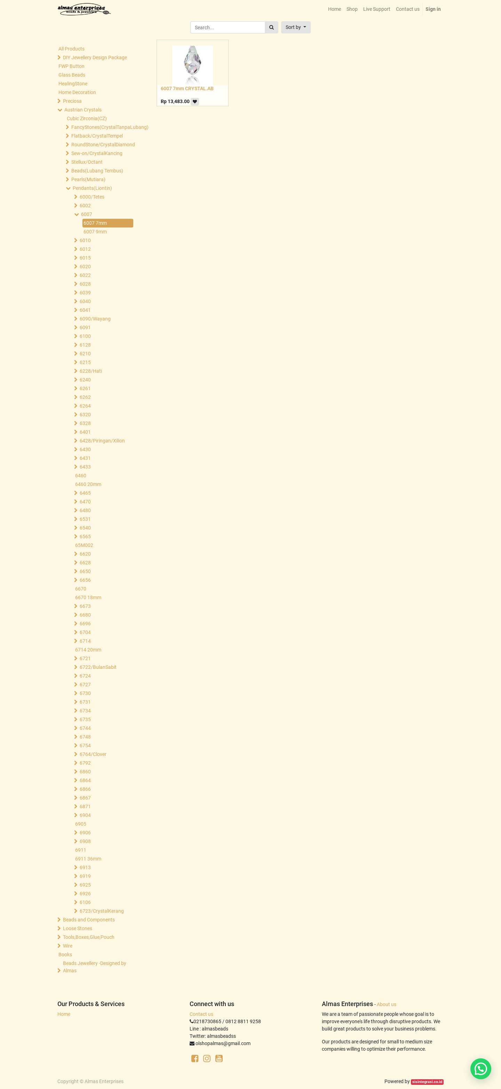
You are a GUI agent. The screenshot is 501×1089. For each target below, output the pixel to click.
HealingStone (72, 83)
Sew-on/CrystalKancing (96, 153)
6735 (85, 719)
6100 (85, 336)
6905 (80, 824)
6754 (85, 745)
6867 (85, 798)
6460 (80, 475)
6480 (85, 510)
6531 (85, 519)
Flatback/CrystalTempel (97, 136)
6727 (85, 684)
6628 (85, 562)
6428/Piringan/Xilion (102, 440)
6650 (85, 571)
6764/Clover (93, 754)
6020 (85, 266)
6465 (85, 493)
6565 (85, 536)
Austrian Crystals (83, 110)
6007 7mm (95, 223)
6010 (85, 240)
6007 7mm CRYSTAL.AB (187, 88)
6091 (85, 327)
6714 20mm (88, 649)
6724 (85, 676)
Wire (67, 946)
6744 (85, 728)
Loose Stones (77, 928)
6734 (85, 710)
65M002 (84, 545)
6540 (85, 528)
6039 (85, 292)
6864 (85, 780)
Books (65, 954)
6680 (85, 615)
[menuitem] (334, 9)
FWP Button (71, 66)
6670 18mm (88, 597)
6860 (85, 771)
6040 (85, 301)
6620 (85, 554)
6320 (85, 414)
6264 (85, 406)
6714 (85, 641)
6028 (85, 284)
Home (63, 1014)
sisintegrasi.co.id (427, 1082)
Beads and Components (89, 919)
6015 (85, 258)
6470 (85, 501)
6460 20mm (88, 484)
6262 (85, 397)
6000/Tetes (92, 197)
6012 (85, 249)
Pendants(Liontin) (92, 188)
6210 (85, 353)
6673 (85, 606)
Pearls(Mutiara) (88, 179)
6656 (85, 580)
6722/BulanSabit (98, 667)
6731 (85, 702)
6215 (85, 362)
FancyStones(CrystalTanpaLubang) (103, 127)
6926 (85, 893)
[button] (296, 27)
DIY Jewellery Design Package (95, 57)
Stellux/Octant (87, 162)
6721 (85, 658)
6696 (85, 623)
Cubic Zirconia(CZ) (87, 118)
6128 (85, 345)
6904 (85, 815)
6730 (85, 693)
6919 (85, 876)
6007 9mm (95, 231)
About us (386, 1004)
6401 (85, 432)
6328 (85, 423)
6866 (85, 789)
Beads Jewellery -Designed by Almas (94, 966)
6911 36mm (88, 859)
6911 (80, 850)
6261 (85, 388)
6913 (85, 867)
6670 (80, 589)
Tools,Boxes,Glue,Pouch (88, 937)
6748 (85, 737)
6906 (85, 832)
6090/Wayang (95, 319)
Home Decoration (77, 92)
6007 (86, 214)
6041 (85, 310)
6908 (85, 841)
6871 (85, 806)
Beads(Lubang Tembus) (97, 170)
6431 (85, 458)
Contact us (201, 1014)
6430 (85, 449)
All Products (71, 49)
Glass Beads (71, 75)
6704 (85, 632)
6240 (85, 380)
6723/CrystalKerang (102, 911)
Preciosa (72, 101)
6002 (85, 205)
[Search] (271, 27)
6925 (85, 885)
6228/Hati (91, 371)
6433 (85, 467)
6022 (85, 275)
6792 (85, 763)
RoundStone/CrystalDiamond (103, 144)
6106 (85, 902)
